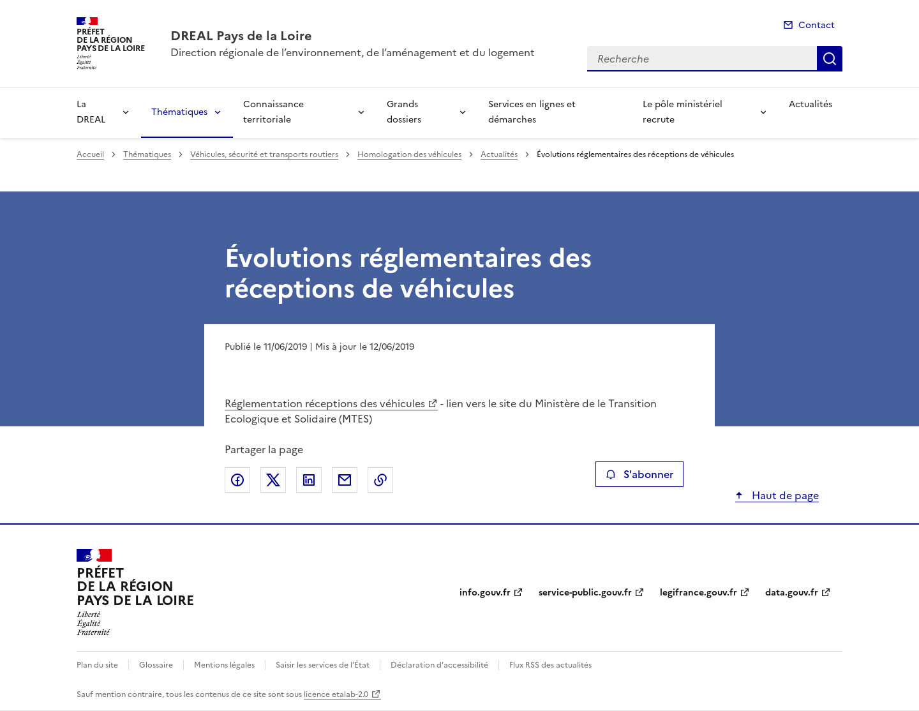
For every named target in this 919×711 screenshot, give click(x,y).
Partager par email (344, 480)
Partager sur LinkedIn (309, 480)
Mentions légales (224, 665)
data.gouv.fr (791, 592)
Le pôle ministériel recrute (682, 112)
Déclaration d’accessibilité (439, 665)
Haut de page (784, 495)
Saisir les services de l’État (323, 665)
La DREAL (91, 112)
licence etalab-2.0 (336, 694)
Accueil (90, 154)
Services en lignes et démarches (532, 112)
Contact (816, 25)
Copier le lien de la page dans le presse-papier (380, 480)
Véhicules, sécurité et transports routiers (264, 154)
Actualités (810, 104)
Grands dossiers (404, 112)
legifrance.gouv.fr (698, 592)
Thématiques (179, 112)
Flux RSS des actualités (550, 665)
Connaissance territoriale (273, 112)
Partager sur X (273, 480)
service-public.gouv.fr (585, 592)
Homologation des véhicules (409, 154)
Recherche (829, 58)
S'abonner (639, 474)
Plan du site (97, 665)
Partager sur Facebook (237, 480)
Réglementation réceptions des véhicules (325, 403)
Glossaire (156, 665)
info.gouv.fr (485, 592)
